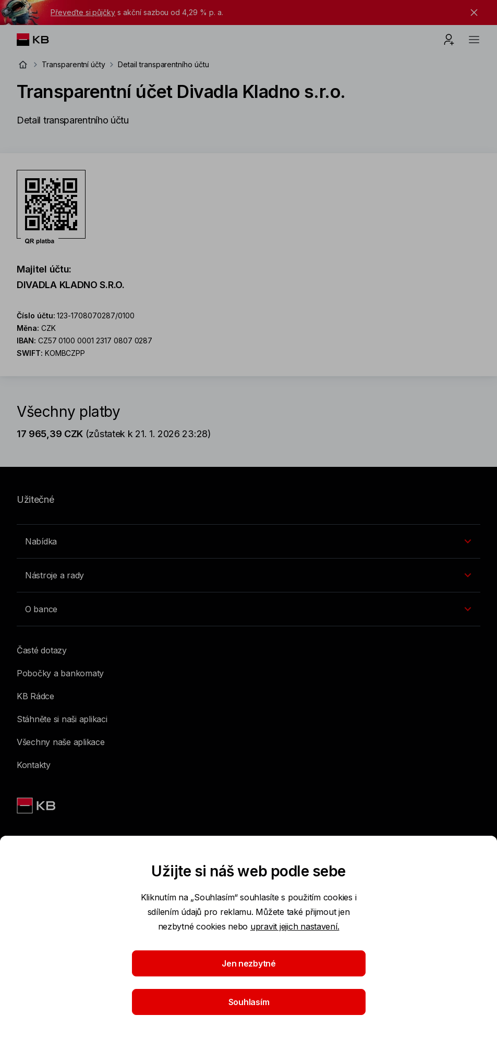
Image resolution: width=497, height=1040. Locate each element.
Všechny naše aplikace (61, 742)
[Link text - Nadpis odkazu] (37, 805)
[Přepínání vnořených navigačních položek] (248, 541)
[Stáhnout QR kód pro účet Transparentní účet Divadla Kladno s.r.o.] (51, 207)
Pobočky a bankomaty (60, 673)
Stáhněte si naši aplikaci (62, 719)
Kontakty (34, 765)
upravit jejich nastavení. (295, 926)
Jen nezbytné (249, 963)
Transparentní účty (73, 64)
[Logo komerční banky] (41, 39)
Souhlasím (248, 1002)
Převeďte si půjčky (83, 12)
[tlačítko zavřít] (471, 12)
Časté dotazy (42, 650)
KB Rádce (35, 696)
